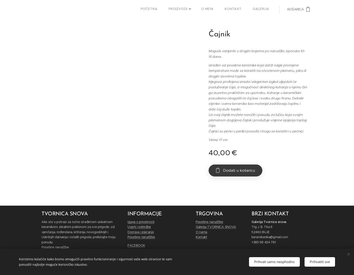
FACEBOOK (136, 245)
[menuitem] (224, 9)
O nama (201, 232)
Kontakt (201, 237)
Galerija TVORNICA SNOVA (216, 227)
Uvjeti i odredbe (139, 227)
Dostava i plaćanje (141, 232)
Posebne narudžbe (55, 247)
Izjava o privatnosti (141, 222)
